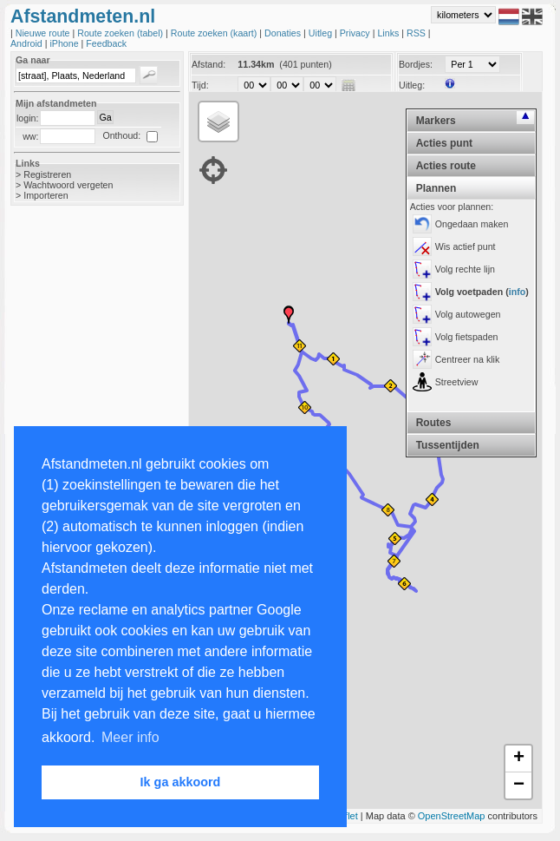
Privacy (356, 33)
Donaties (283, 33)
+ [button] (518, 759)
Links (389, 33)
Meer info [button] (130, 737)
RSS (417, 33)
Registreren (47, 174)
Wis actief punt (465, 246)
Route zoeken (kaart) (215, 33)
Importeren (45, 195)
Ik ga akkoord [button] (180, 782)
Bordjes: (416, 64)
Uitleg (322, 33)
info (517, 291)
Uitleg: (412, 85)
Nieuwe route (44, 33)
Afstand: (208, 64)
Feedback (106, 43)
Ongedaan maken (472, 224)
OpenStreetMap (451, 816)
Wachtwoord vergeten (68, 185)
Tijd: (200, 85)
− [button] (518, 785)
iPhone (65, 43)
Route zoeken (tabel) (121, 33)
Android (27, 43)
